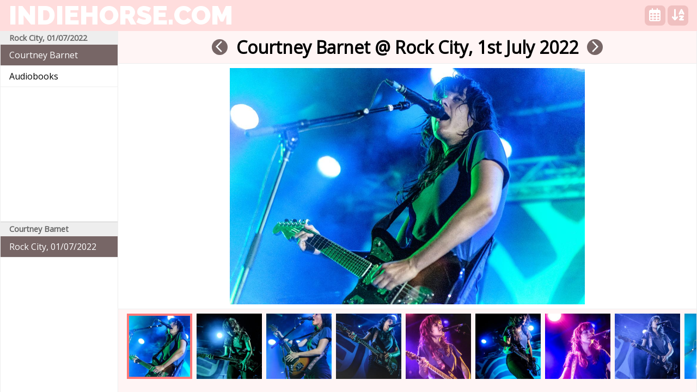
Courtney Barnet (43, 55)
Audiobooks (33, 76)
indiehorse (121, 15)
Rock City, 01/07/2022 (52, 247)
